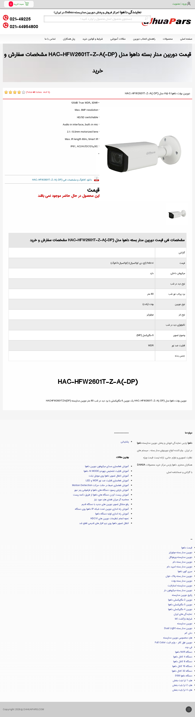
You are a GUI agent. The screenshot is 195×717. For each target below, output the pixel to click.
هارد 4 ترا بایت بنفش (182, 690)
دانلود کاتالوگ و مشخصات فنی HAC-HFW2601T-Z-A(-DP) (62, 179)
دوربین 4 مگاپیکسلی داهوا (180, 609)
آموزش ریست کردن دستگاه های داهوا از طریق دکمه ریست (101, 494)
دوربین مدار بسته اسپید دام (179, 566)
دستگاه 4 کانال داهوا (182, 656)
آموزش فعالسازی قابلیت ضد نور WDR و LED (107, 480)
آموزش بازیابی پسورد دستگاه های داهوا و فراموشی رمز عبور (101, 490)
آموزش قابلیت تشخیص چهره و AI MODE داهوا (106, 471)
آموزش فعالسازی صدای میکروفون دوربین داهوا (107, 466)
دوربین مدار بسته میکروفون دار (178, 590)
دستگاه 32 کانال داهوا (182, 671)
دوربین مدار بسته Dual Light (178, 628)
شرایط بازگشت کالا (183, 618)
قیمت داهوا (186, 547)
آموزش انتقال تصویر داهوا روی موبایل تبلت (109, 476)
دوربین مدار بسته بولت (181, 581)
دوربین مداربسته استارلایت (180, 585)
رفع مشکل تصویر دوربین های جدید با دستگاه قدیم (105, 504)
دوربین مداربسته (184, 623)
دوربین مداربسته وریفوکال (180, 557)
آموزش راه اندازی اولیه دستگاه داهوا (112, 513)
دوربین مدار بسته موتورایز (180, 552)
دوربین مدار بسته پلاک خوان (179, 576)
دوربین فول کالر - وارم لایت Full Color (173, 642)
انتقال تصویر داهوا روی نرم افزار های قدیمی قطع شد (104, 523)
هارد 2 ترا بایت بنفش (182, 685)
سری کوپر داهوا (185, 571)
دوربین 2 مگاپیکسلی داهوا (180, 600)
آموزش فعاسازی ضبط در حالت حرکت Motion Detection (100, 485)
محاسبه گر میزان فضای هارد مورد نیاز (111, 499)
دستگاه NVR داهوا (183, 652)
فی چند (188, 647)
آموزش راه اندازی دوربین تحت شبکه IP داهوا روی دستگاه (102, 509)
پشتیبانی (125, 441)
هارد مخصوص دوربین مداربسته (177, 637)
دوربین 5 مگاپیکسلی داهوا (180, 604)
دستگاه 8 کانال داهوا (182, 661)
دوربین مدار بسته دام (182, 562)
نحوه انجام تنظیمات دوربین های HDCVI (109, 518)
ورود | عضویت (179, 3)
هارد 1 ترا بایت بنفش (182, 680)
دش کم (188, 633)
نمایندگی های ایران (183, 614)
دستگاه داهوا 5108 (183, 675)
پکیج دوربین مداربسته (182, 595)
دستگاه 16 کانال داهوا (182, 666)
